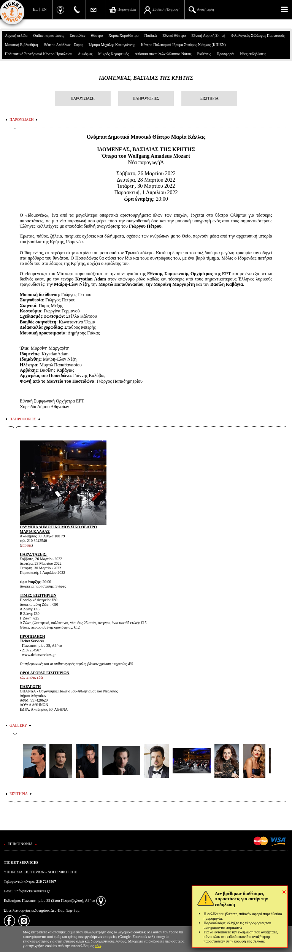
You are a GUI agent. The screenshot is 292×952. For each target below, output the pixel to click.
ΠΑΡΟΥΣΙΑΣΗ (83, 98)
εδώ (98, 946)
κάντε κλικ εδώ (31, 677)
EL (35, 9)
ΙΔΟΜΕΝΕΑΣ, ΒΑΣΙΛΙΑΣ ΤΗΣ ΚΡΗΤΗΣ (146, 78)
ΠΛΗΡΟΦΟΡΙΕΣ (146, 98)
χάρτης (26, 545)
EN (43, 9)
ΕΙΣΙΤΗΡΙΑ (209, 98)
